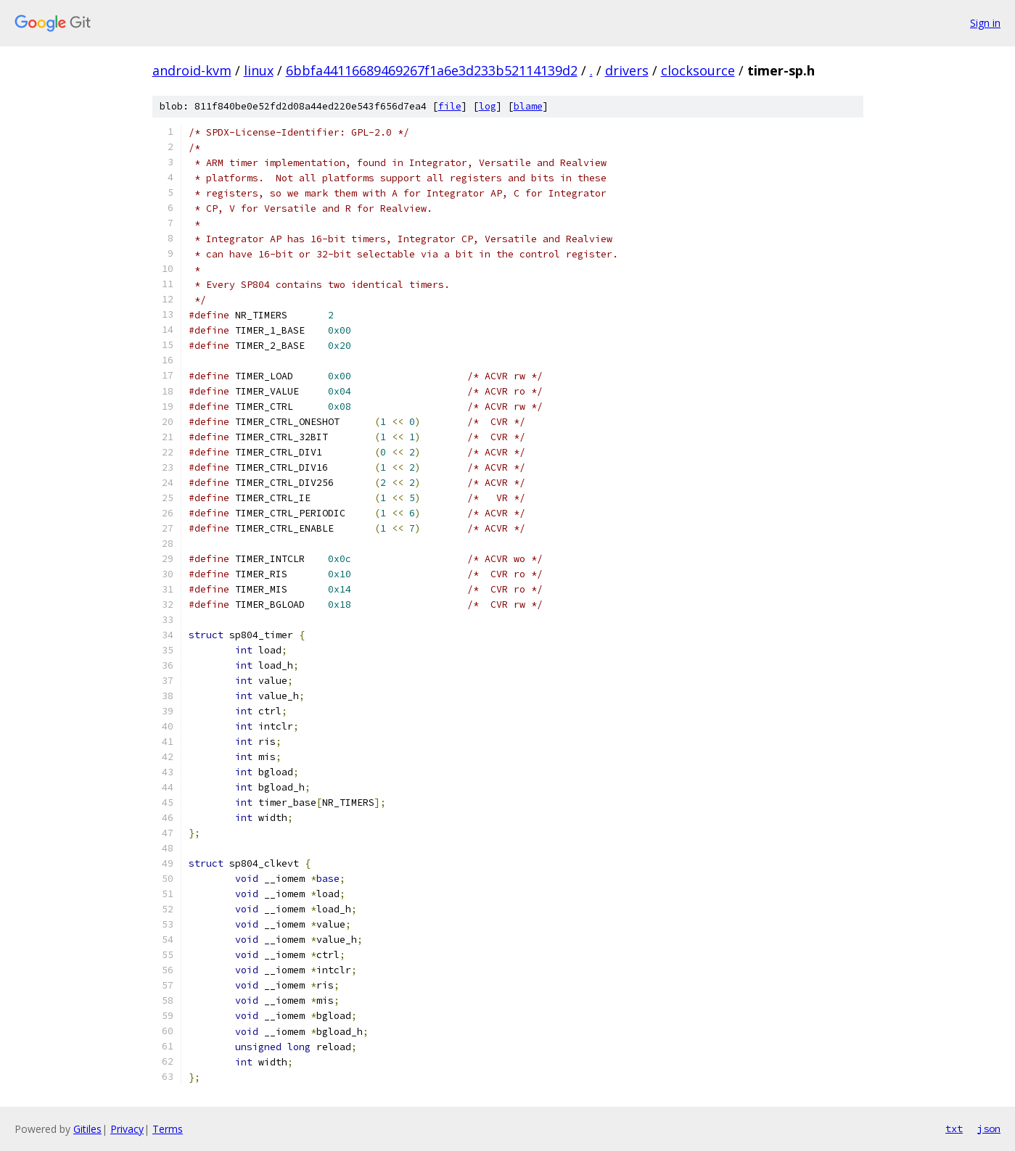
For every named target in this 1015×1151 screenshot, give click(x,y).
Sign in (985, 23)
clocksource (698, 70)
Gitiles (87, 1129)
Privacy (127, 1129)
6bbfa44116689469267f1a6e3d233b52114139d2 (432, 70)
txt (954, 1128)
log (487, 106)
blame (528, 106)
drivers (627, 70)
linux (259, 70)
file (449, 106)
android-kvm (191, 70)
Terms (167, 1129)
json (988, 1128)
